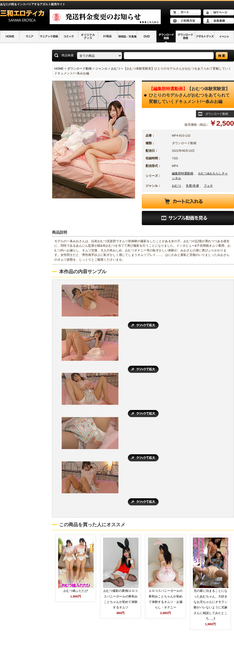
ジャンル (101, 68)
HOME (59, 68)
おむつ (115, 68)
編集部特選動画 (182, 173)
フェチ (208, 185)
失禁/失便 (192, 185)
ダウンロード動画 (79, 68)
